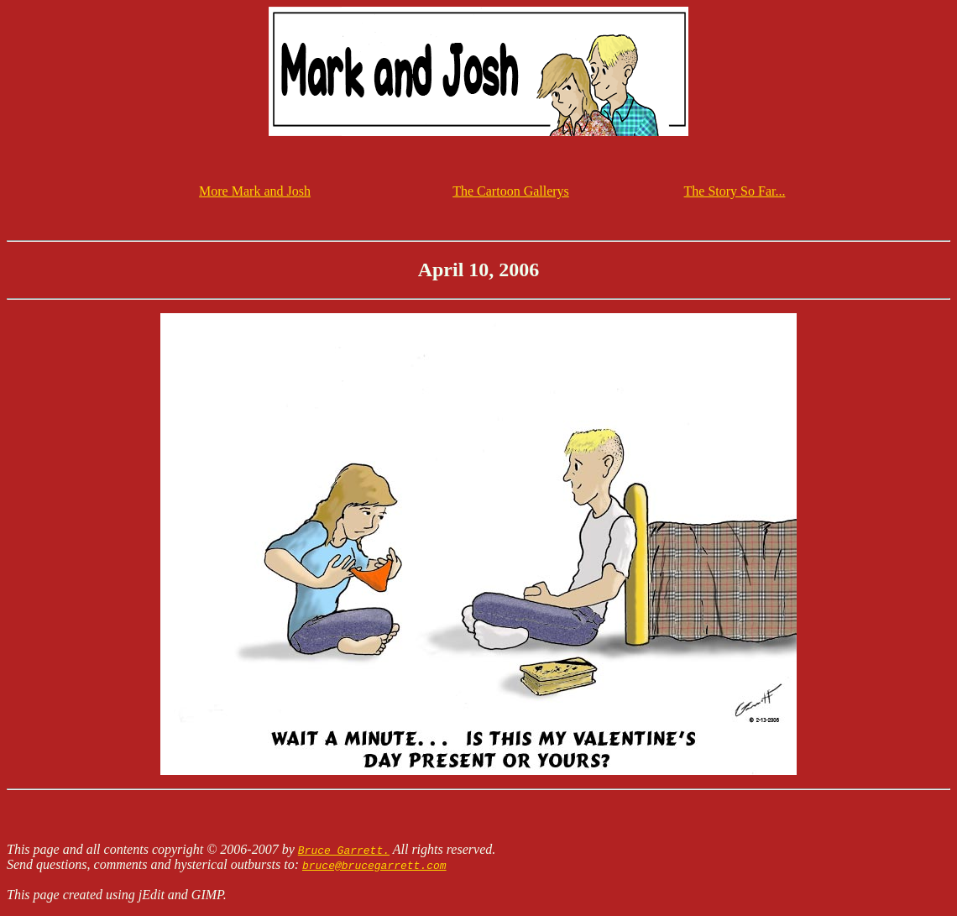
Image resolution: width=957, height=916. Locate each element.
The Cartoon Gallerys (510, 191)
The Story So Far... (735, 191)
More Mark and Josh (255, 191)
